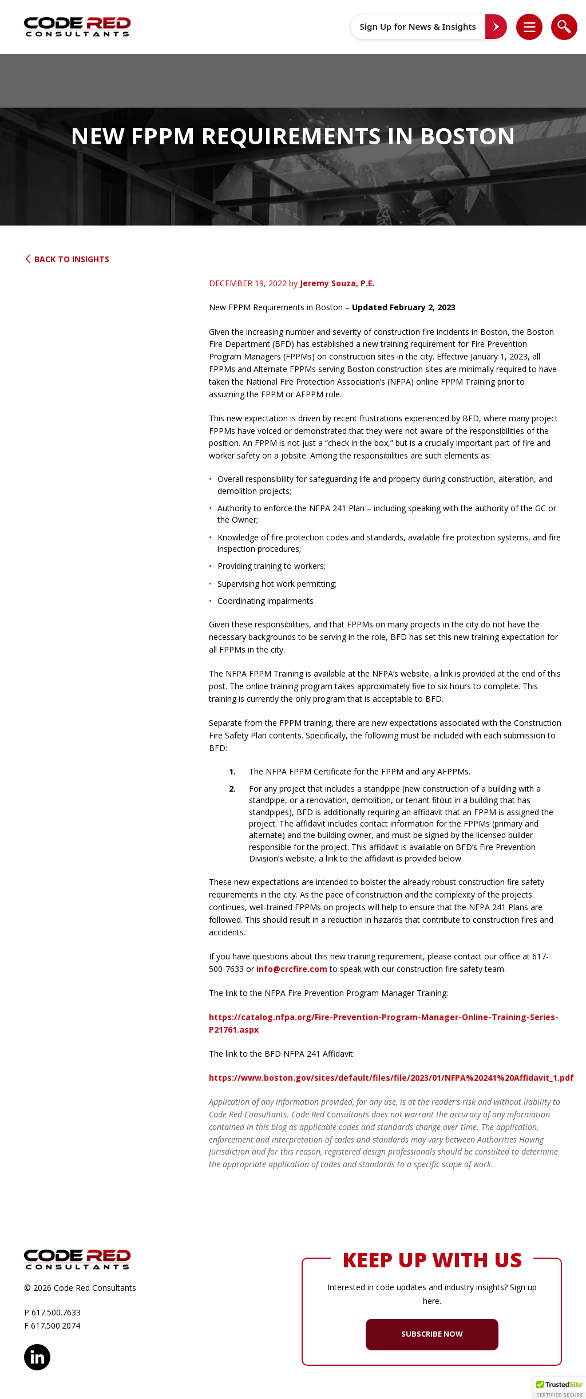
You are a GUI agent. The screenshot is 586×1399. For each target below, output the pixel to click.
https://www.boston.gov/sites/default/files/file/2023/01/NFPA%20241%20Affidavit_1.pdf (391, 1077)
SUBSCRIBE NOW (432, 1334)
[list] (529, 27)
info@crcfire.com (291, 968)
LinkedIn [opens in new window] (37, 1355)
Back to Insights (66, 259)
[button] (535, 27)
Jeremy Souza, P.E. (337, 283)
